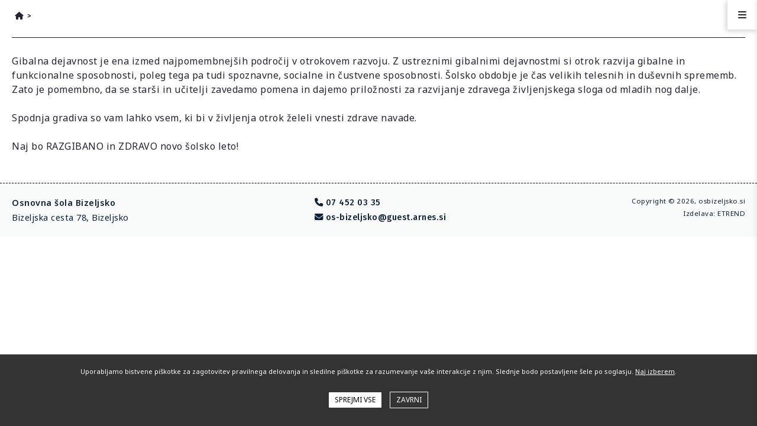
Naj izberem (655, 371)
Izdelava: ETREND (714, 213)
